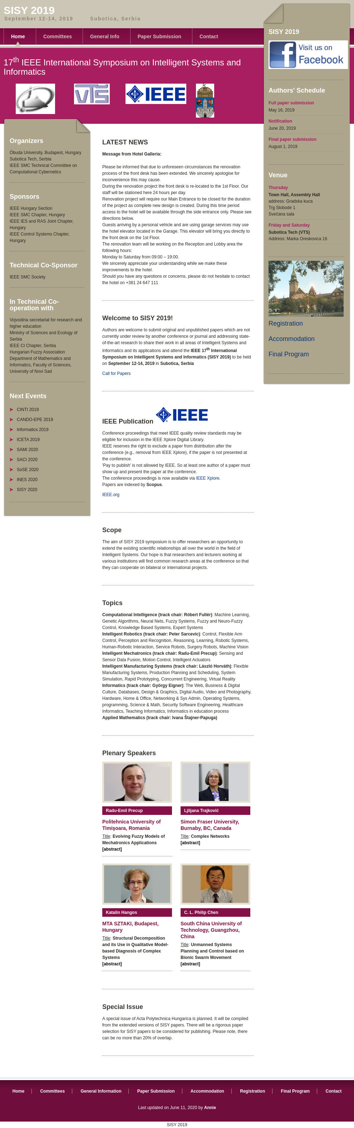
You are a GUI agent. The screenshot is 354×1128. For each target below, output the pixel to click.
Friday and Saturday (289, 225)
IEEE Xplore (207, 478)
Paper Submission (159, 36)
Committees (57, 36)
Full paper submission (291, 102)
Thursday (278, 187)
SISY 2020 (27, 489)
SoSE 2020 (28, 469)
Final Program (289, 354)
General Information (100, 1091)
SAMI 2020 (27, 449)
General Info (104, 36)
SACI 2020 (27, 459)
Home (18, 36)
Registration (286, 323)
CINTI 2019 (28, 409)
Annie (210, 1107)
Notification (280, 121)
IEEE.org (110, 494)
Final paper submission (292, 139)
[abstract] (112, 849)
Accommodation (292, 338)
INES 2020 (27, 479)
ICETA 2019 (28, 439)
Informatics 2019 (33, 429)
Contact (209, 36)
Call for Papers (116, 373)
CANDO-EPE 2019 (35, 419)
